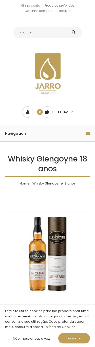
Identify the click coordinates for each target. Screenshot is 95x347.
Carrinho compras (39, 11)
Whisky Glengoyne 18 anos (54, 183)
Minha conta (30, 5)
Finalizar (64, 11)
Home (25, 183)
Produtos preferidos (59, 5)
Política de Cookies (59, 326)
